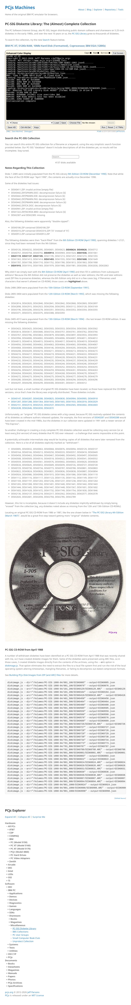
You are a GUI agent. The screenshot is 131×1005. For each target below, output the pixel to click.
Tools (120, 9)
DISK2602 (82, 404)
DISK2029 (93, 401)
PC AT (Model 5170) (21, 848)
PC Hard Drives (18, 855)
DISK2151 (16, 404)
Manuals (12, 973)
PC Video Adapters (20, 858)
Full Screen (118, 53)
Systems (13, 944)
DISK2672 (49, 408)
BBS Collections (20, 931)
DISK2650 (38, 408)
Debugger (28, 131)
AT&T (12, 829)
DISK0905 (82, 398)
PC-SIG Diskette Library (24, 928)
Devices (13, 899)
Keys (36, 127)
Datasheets (14, 966)
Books (14, 918)
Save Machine (17, 131)
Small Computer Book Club (26, 938)
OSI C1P (12, 954)
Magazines (16, 922)
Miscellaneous (67, 933)
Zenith (12, 861)
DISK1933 (71, 401)
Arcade (11, 864)
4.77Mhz (119, 127)
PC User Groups (21, 934)
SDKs (11, 912)
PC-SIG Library (79, 33)
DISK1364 (38, 401)
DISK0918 (93, 398)
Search (46, 39)
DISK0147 (16, 398)
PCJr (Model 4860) (20, 851)
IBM (66, 849)
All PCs (66, 844)
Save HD (12, 127)
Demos (13, 896)
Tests (12, 947)
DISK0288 (38, 398)
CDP (11, 832)
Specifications (15, 985)
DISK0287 (27, 398)
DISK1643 (49, 401)
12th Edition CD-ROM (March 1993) (66, 293)
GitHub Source (120, 798)
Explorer (98, 9)
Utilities (13, 950)
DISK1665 (60, 401)
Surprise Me (39, 816)
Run (103, 127)
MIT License (38, 995)
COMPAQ (14, 835)
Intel (10, 871)
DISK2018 (82, 401)
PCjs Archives (15, 982)
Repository (110, 9)
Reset (110, 127)
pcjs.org (9, 992)
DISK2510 (27, 404)
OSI (10, 877)
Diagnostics (15, 902)
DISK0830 (60, 398)
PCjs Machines (20, 7)
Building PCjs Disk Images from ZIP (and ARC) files (35, 675)
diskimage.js (11, 665)
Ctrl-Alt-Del (25, 127)
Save (63, 123)
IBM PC (66, 920)
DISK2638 (16, 408)
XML (8, 131)
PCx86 (99, 131)
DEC (10, 867)
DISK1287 (16, 401)
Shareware (66, 928)
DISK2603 (93, 404)
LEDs (10, 874)
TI (9, 880)
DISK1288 (27, 401)
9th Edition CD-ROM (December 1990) (87, 173)
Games (12, 906)
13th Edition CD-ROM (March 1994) (66, 319)
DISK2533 (38, 404)
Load (56, 123)
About (81, 9)
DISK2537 (49, 404)
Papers (11, 976)
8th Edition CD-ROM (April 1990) (79, 240)
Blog (89, 9)
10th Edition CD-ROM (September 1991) (68, 287)
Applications (15, 893)
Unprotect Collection (23, 941)
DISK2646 (27, 408)
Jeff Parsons (120, 131)
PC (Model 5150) (19, 842)
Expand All (10, 816)
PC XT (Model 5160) (21, 845)
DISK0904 (71, 398)
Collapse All (24, 816)
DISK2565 (71, 404)
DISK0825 (49, 398)
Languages (15, 909)
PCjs (10, 957)
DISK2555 (60, 404)
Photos (12, 979)
